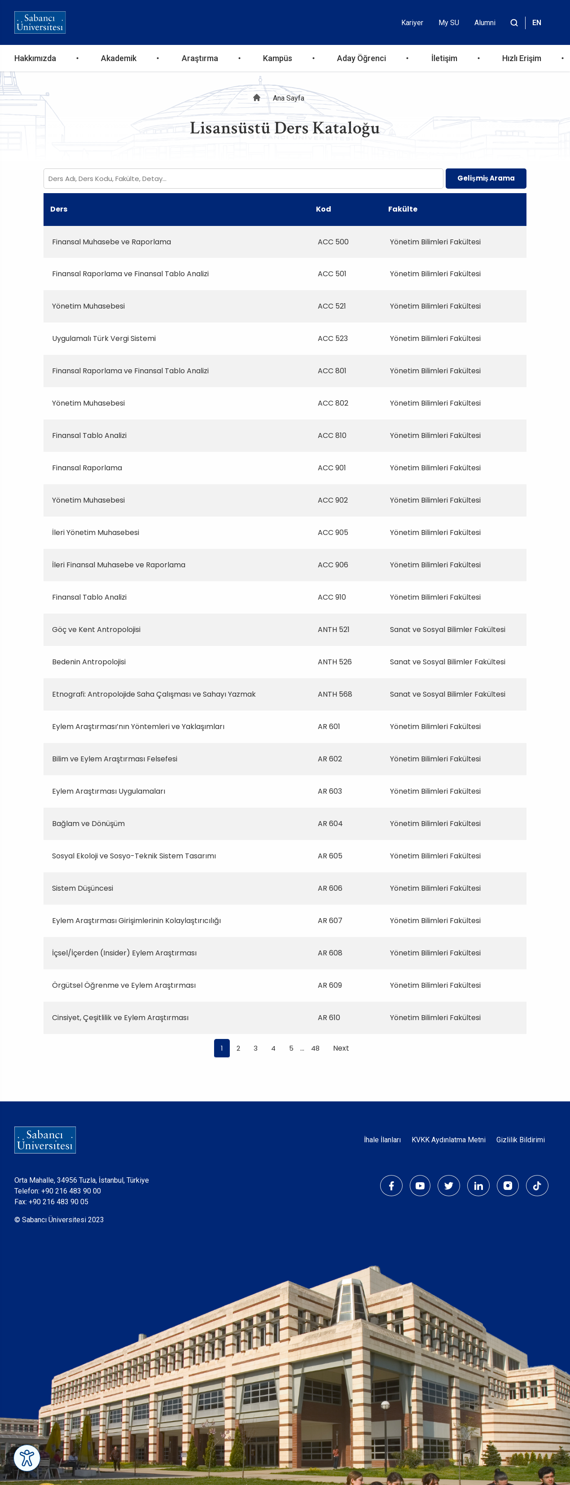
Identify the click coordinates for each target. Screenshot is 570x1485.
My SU (448, 22)
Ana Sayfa (288, 98)
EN (536, 22)
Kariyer (412, 22)
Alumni (484, 22)
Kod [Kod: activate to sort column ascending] (323, 209)
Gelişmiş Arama (486, 178)
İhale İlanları (382, 1140)
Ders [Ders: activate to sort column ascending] (58, 209)
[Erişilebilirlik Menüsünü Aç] (26, 1458)
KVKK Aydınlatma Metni (449, 1140)
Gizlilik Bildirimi (520, 1140)
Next (341, 1048)
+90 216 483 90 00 (71, 1191)
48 (315, 1048)
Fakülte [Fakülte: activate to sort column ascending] (402, 209)
